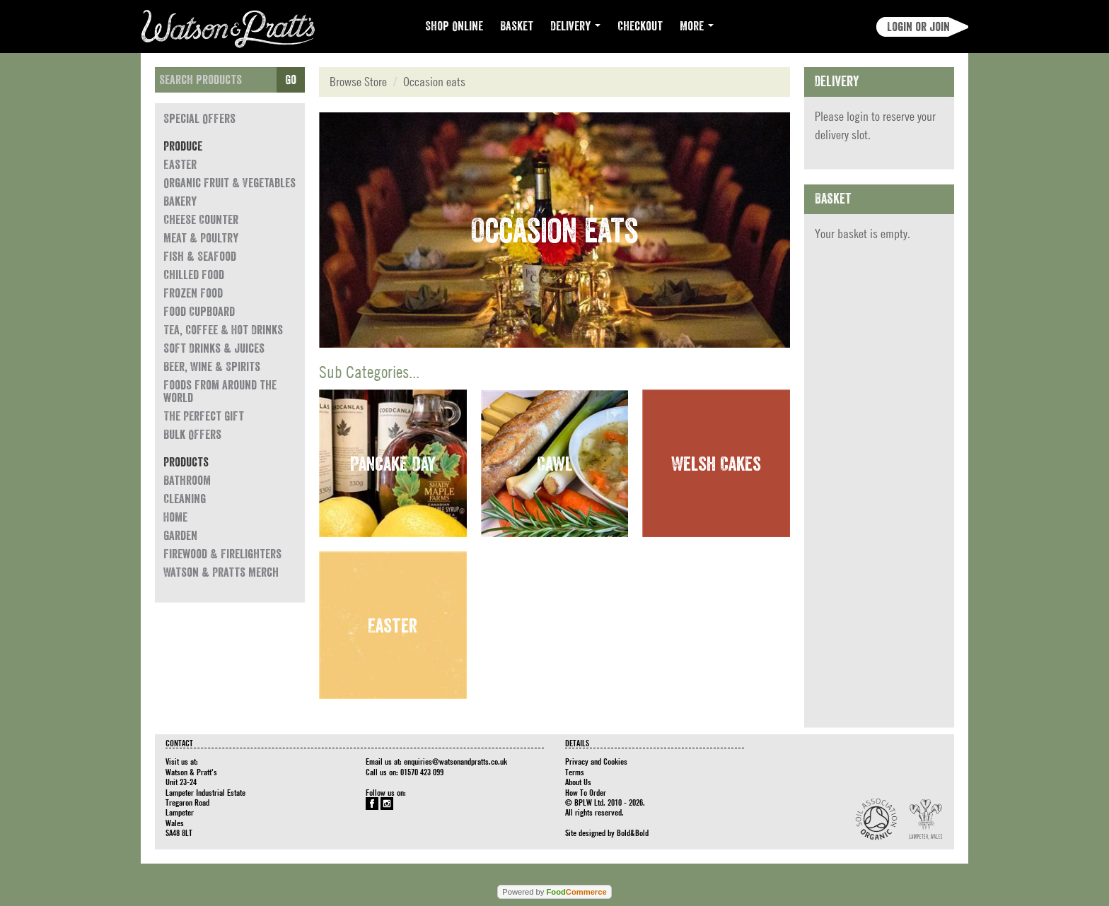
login (858, 116)
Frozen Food (193, 293)
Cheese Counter (200, 219)
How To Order (585, 792)
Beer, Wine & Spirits (211, 366)
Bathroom (187, 480)
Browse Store (358, 81)
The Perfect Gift (203, 416)
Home (175, 517)
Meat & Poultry (200, 238)
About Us (578, 781)
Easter (180, 164)
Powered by (554, 892)
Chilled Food (193, 275)
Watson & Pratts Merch (221, 572)
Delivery (575, 26)
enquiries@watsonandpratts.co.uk (455, 761)
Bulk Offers (192, 434)
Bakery (180, 201)
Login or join (918, 26)
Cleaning (184, 499)
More (697, 26)
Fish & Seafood (199, 256)
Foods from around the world (220, 391)
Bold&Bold (633, 832)
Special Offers (199, 118)
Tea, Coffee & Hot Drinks (223, 330)
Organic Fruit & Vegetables (229, 183)
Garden (180, 535)
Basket (516, 26)
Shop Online (454, 26)
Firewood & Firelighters (222, 554)
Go (290, 79)
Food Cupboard (199, 311)
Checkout (640, 26)
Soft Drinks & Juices (214, 348)
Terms (574, 771)
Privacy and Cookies (596, 761)
